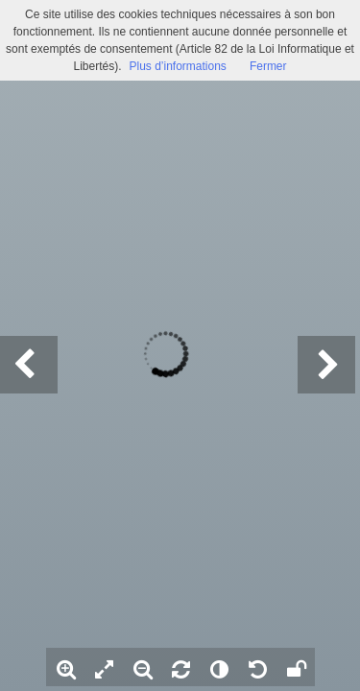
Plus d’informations (177, 66)
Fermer (268, 66)
